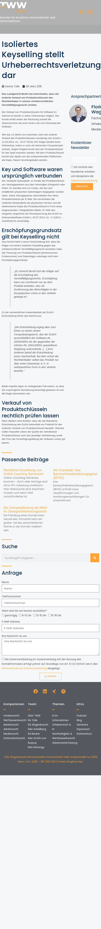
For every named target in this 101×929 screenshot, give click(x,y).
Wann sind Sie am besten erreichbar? (24, 611)
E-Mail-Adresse (11, 621)
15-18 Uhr (56, 615)
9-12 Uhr (26, 615)
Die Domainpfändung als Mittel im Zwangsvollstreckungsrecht (25, 509)
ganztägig (11, 615)
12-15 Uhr (41, 615)
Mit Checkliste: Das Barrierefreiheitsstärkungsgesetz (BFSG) (76, 474)
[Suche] (94, 557)
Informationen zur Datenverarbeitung (24, 668)
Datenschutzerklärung (84, 180)
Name (5, 582)
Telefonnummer (11, 596)
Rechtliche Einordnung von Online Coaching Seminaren (24, 472)
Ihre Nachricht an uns (14, 636)
